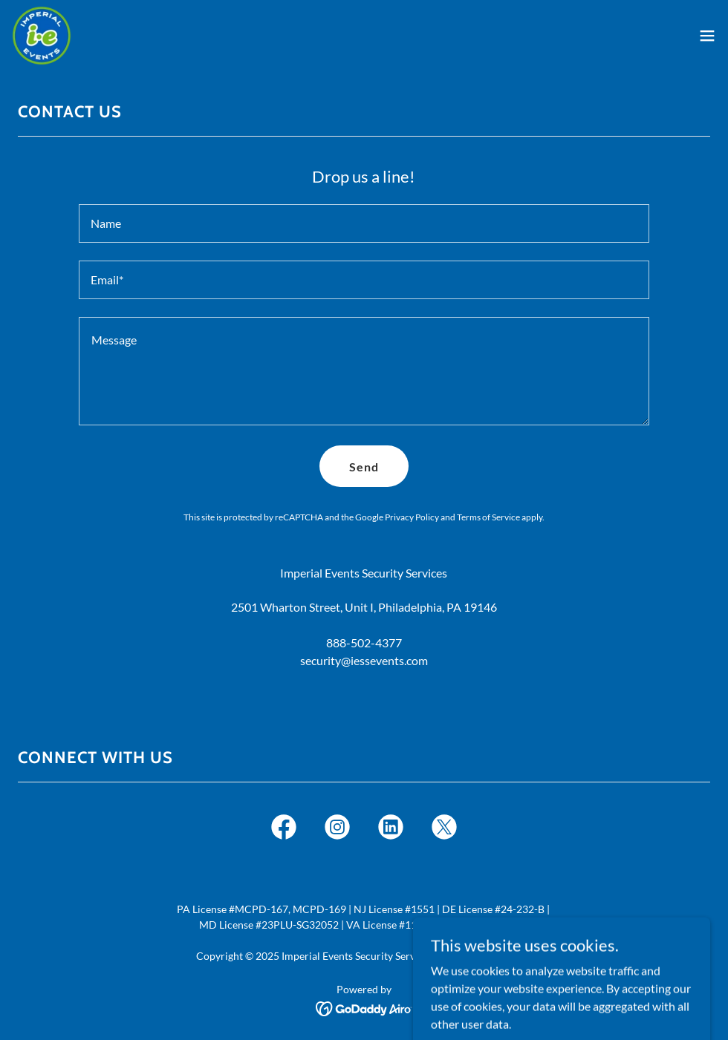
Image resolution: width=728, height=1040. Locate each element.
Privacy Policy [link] (412, 517)
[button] (707, 35)
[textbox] (364, 223)
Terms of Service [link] (488, 517)
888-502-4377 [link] (364, 642)
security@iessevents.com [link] (364, 660)
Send (364, 467)
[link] (41, 35)
